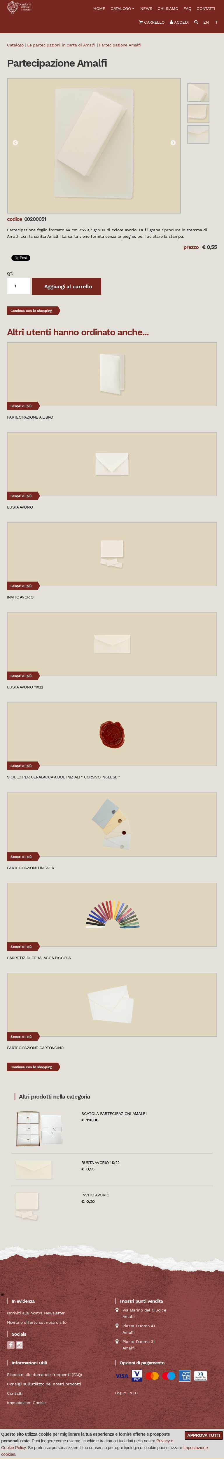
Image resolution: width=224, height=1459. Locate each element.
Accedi (179, 22)
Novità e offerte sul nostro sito (36, 1322)
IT (216, 22)
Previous (15, 143)
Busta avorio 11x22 (100, 1162)
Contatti (206, 8)
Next (173, 143)
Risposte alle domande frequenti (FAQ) (44, 1374)
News (146, 8)
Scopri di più (21, 406)
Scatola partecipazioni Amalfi (114, 1113)
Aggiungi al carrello (67, 286)
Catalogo (121, 8)
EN (206, 22)
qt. (10, 273)
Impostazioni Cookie (26, 1402)
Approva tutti (203, 1435)
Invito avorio (95, 1195)
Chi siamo (168, 8)
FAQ (187, 8)
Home (99, 8)
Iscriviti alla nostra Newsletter (36, 1313)
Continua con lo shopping (31, 311)
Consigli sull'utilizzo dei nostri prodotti (44, 1384)
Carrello (151, 22)
